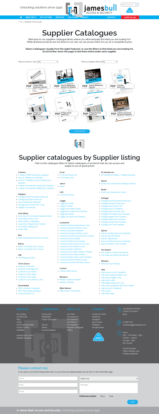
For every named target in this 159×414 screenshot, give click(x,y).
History (70, 330)
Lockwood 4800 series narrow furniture (76, 257)
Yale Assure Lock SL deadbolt (113, 272)
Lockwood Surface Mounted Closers (75, 262)
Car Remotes (22, 317)
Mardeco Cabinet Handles (70, 280)
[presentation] (35, 400)
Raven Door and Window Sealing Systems (118, 184)
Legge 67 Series (66, 206)
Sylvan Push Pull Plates (110, 236)
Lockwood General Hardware (72, 231)
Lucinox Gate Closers (68, 271)
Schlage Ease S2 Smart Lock (113, 211)
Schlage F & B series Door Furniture (115, 214)
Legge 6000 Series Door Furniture (73, 211)
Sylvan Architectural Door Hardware (115, 233)
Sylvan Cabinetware (109, 239)
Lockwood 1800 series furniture (72, 254)
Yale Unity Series (108, 293)
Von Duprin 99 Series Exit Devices (114, 255)
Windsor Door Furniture (110, 264)
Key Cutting (46, 17)
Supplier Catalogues (75, 327)
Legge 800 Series (67, 214)
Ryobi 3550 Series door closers (113, 192)
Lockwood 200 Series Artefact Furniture (76, 252)
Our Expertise (72, 319)
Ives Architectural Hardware (29, 202)
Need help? (31, 17)
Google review (98, 327)
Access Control (23, 327)
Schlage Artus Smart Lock (111, 206)
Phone (102, 396)
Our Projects (72, 322)
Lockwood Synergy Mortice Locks (74, 233)
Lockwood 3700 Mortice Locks (72, 246)
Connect (98, 309)
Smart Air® (22, 229)
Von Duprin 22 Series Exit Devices (114, 252)
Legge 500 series (67, 203)
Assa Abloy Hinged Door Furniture (32, 224)
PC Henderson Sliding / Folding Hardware (118, 175)
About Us (73, 309)
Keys (19, 319)
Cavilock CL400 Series (27, 272)
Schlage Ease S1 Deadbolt (112, 209)
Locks (19, 322)
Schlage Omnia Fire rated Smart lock (33, 197)
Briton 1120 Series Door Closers (31, 246)
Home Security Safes (25, 325)
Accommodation (49, 330)
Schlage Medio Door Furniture (113, 219)
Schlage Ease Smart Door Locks (31, 205)
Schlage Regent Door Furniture (113, 217)
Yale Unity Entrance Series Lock (114, 275)
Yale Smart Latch (108, 280)
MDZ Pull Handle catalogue (29, 291)
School (44, 325)
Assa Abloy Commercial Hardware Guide (34, 216)
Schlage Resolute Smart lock (30, 199)
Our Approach (72, 317)
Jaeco (62, 186)
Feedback (96, 325)
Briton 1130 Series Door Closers (31, 249)
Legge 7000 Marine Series (70, 209)
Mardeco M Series (67, 282)
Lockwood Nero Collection (71, 249)
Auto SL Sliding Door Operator (30, 178)
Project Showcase (49, 319)
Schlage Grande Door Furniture (113, 222)
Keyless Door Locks (25, 335)
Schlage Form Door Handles (112, 225)
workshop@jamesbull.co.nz (134, 325)
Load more (79, 131)
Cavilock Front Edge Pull (28, 269)
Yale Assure (106, 291)
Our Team (71, 314)
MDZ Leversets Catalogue (29, 288)
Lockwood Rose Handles (70, 239)
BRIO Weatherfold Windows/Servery (33, 238)
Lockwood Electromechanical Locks (75, 225)
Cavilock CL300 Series (27, 274)
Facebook (96, 317)
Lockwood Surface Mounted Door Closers (77, 236)
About (85, 17)
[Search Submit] (137, 4)
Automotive (46, 314)
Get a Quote (97, 322)
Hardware (21, 330)
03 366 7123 (128, 322)
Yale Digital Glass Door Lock (112, 283)
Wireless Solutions (24, 338)
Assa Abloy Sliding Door (28, 227)
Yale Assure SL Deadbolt (111, 288)
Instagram (96, 319)
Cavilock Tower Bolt (26, 266)
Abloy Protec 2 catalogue (28, 221)
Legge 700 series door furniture (72, 217)
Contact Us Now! (99, 314)
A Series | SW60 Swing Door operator (33, 175)
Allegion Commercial (26, 207)
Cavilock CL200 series (27, 277)
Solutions (73, 17)
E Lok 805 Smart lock (68, 175)
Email (111, 396)
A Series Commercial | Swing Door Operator (36, 186)
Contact (111, 17)
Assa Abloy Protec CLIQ (28, 219)
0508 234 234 (130, 17)
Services (60, 17)
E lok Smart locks (67, 178)
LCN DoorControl (67, 195)
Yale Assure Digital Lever (111, 278)
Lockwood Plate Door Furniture (72, 241)
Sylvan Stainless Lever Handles (114, 244)
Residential (46, 317)
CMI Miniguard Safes (26, 258)
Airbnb (44, 327)
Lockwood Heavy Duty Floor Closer (74, 244)
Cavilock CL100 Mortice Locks (30, 280)
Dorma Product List (26, 293)
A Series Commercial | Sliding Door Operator (36, 188)
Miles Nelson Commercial (70, 291)
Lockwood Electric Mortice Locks (73, 228)
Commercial (50, 309)
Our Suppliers (72, 325)
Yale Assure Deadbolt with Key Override (117, 286)
